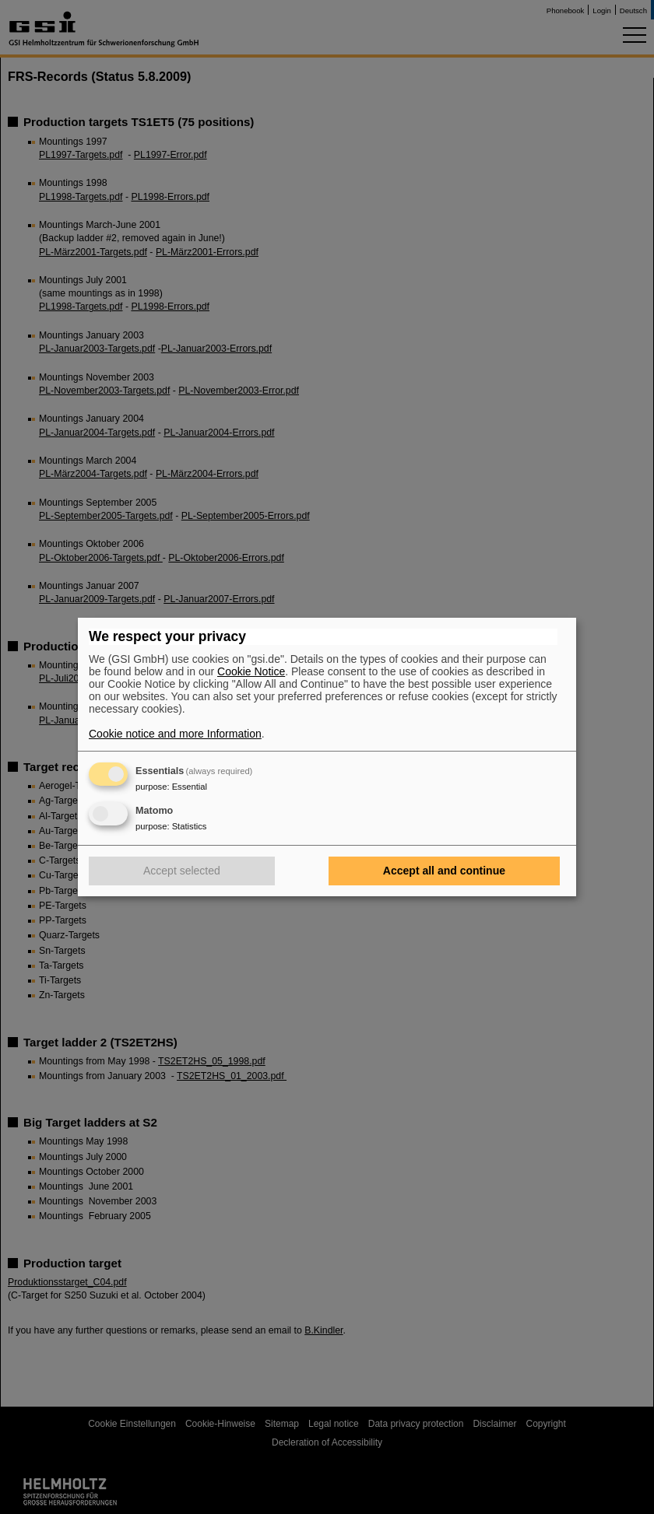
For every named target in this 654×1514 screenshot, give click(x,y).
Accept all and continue (444, 870)
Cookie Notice (251, 671)
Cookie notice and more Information (175, 733)
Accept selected (181, 870)
